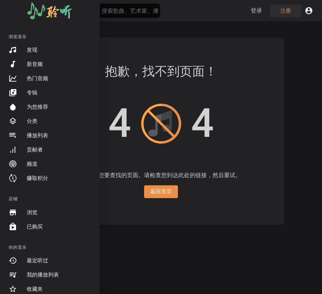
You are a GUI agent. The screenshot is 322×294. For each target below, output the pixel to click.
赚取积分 (28, 178)
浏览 (23, 212)
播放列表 (28, 135)
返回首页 (161, 191)
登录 (256, 10)
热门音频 (28, 78)
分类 (23, 121)
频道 (23, 164)
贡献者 (26, 149)
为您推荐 (28, 107)
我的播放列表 (34, 274)
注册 (285, 10)
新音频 (26, 64)
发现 (23, 50)
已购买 (26, 226)
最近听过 (28, 260)
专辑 (23, 92)
